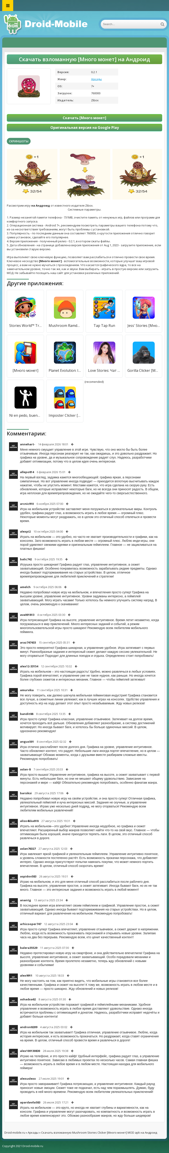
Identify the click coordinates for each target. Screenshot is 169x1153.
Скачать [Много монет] (84, 117)
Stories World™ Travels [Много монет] (25, 325)
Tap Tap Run (104, 325)
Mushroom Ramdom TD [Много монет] (65, 325)
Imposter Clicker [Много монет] (65, 415)
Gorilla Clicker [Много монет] (143, 370)
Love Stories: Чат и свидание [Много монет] (104, 370)
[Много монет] (25, 370)
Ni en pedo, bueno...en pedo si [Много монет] (25, 415)
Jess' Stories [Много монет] (143, 325)
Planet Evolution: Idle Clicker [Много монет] (65, 370)
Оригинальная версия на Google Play (84, 127)
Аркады (96, 79)
